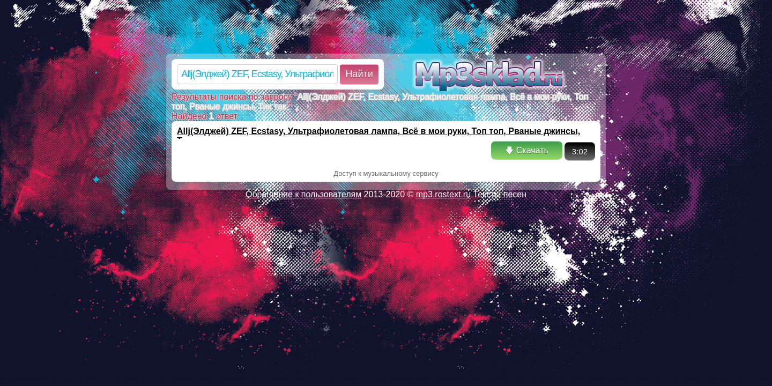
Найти (359, 74)
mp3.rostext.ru (443, 194)
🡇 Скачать (526, 150)
